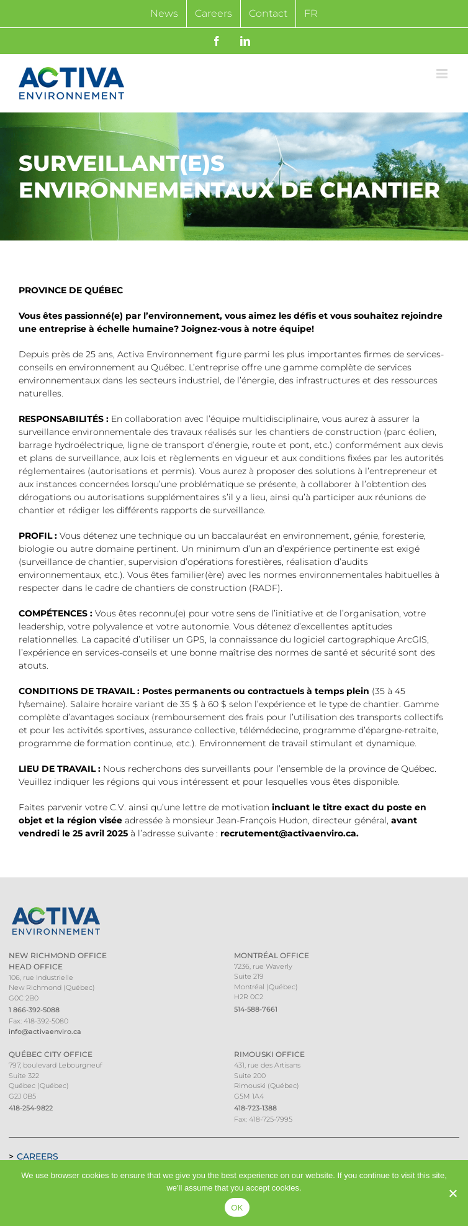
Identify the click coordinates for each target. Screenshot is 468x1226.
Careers (37, 1156)
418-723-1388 (255, 1108)
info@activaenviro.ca (45, 1031)
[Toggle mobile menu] (442, 73)
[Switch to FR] (311, 13)
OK (237, 1207)
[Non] (452, 1193)
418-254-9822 (31, 1108)
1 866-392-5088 (34, 1009)
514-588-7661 (255, 1009)
